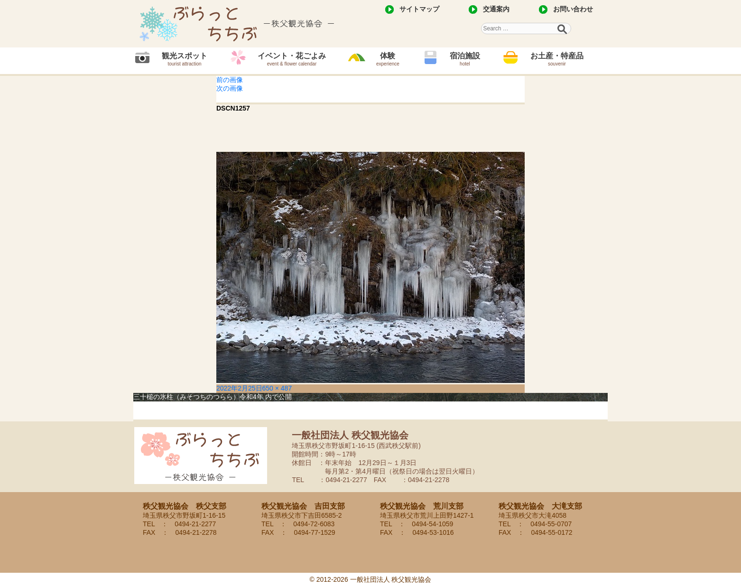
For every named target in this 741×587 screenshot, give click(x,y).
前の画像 (229, 80)
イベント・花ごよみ (292, 59)
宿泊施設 (465, 59)
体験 (387, 59)
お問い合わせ (573, 9)
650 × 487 (277, 388)
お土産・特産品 (557, 59)
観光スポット (184, 59)
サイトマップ (419, 9)
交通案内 (496, 9)
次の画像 (229, 88)
